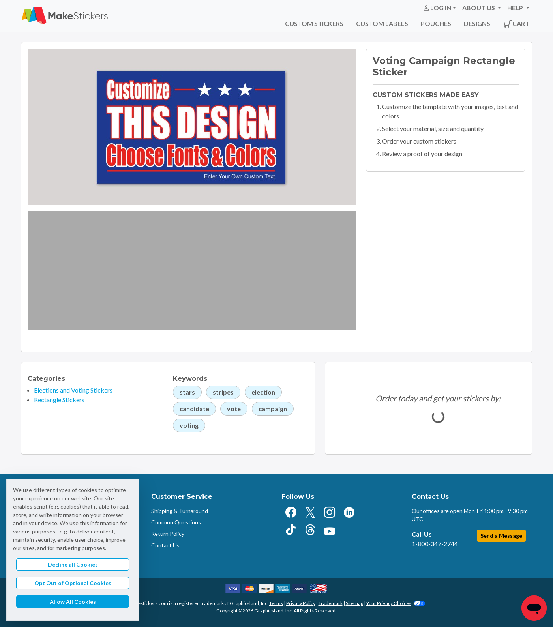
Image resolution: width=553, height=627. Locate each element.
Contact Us (165, 545)
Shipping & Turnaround (179, 510)
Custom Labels (382, 23)
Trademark (331, 603)
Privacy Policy (300, 603)
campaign (273, 408)
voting (189, 425)
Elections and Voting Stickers (73, 390)
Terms (276, 603)
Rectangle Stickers (59, 399)
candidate (194, 408)
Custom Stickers (314, 23)
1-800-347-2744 (435, 543)
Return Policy (167, 533)
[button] (439, 8)
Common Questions (176, 522)
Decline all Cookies (73, 564)
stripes (223, 392)
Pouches (436, 23)
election (263, 392)
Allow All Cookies (73, 601)
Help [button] (515, 7)
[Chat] (534, 608)
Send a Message (501, 535)
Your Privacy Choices (395, 603)
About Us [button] (479, 7)
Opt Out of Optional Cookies (72, 583)
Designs (477, 23)
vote (234, 408)
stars (187, 392)
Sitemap (354, 603)
